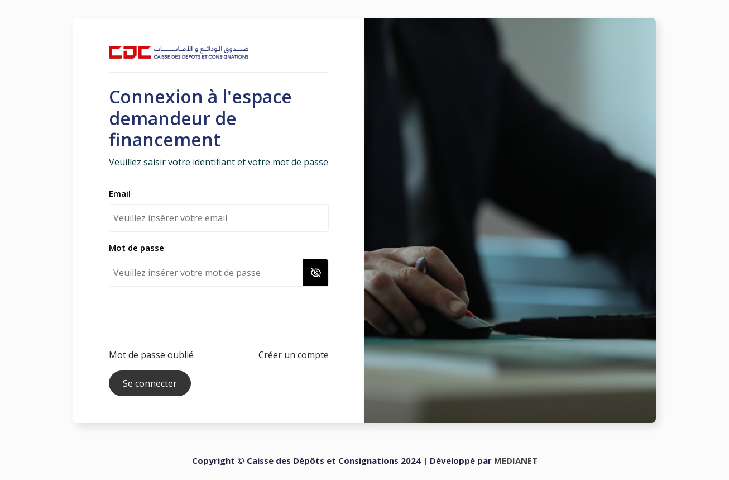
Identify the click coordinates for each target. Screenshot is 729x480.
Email (120, 193)
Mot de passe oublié (151, 355)
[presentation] (194, 317)
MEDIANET (516, 460)
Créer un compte (293, 355)
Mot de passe (136, 247)
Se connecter (150, 383)
